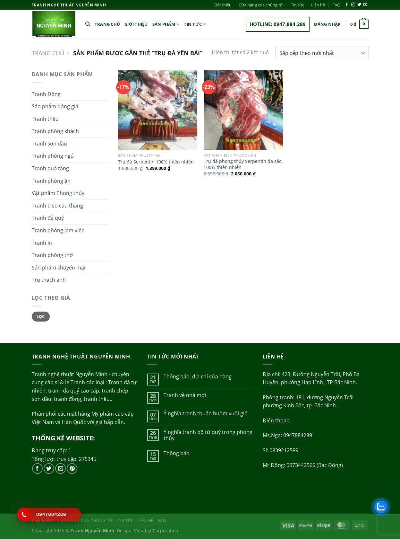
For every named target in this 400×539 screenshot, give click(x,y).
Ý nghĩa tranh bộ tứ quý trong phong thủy (208, 435)
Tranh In (42, 242)
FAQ (336, 5)
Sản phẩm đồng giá (55, 106)
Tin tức (297, 5)
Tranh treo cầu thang (57, 205)
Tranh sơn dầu (49, 143)
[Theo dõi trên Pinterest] (72, 468)
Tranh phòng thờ (52, 255)
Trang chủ (107, 24)
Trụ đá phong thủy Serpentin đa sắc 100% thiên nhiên (242, 164)
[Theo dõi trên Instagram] (353, 5)
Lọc (41, 316)
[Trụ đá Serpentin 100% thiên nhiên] (157, 110)
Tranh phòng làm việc (58, 230)
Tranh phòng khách (55, 131)
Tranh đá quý (48, 217)
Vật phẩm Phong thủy (58, 193)
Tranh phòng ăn (51, 180)
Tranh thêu (45, 118)
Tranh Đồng (46, 94)
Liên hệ (318, 5)
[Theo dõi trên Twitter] (359, 5)
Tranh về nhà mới (185, 395)
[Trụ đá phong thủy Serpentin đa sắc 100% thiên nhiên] (243, 110)
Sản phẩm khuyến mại (58, 267)
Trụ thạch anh (49, 279)
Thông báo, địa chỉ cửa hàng (198, 377)
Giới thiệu (222, 5)
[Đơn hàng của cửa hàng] (321, 53)
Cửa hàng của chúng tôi (261, 5)
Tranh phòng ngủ (53, 155)
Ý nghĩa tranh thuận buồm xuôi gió (206, 414)
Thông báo (177, 453)
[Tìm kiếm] (87, 24)
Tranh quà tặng (50, 168)
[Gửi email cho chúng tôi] (365, 5)
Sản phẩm (166, 24)
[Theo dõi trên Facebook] (347, 5)
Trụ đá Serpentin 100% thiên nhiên (156, 162)
